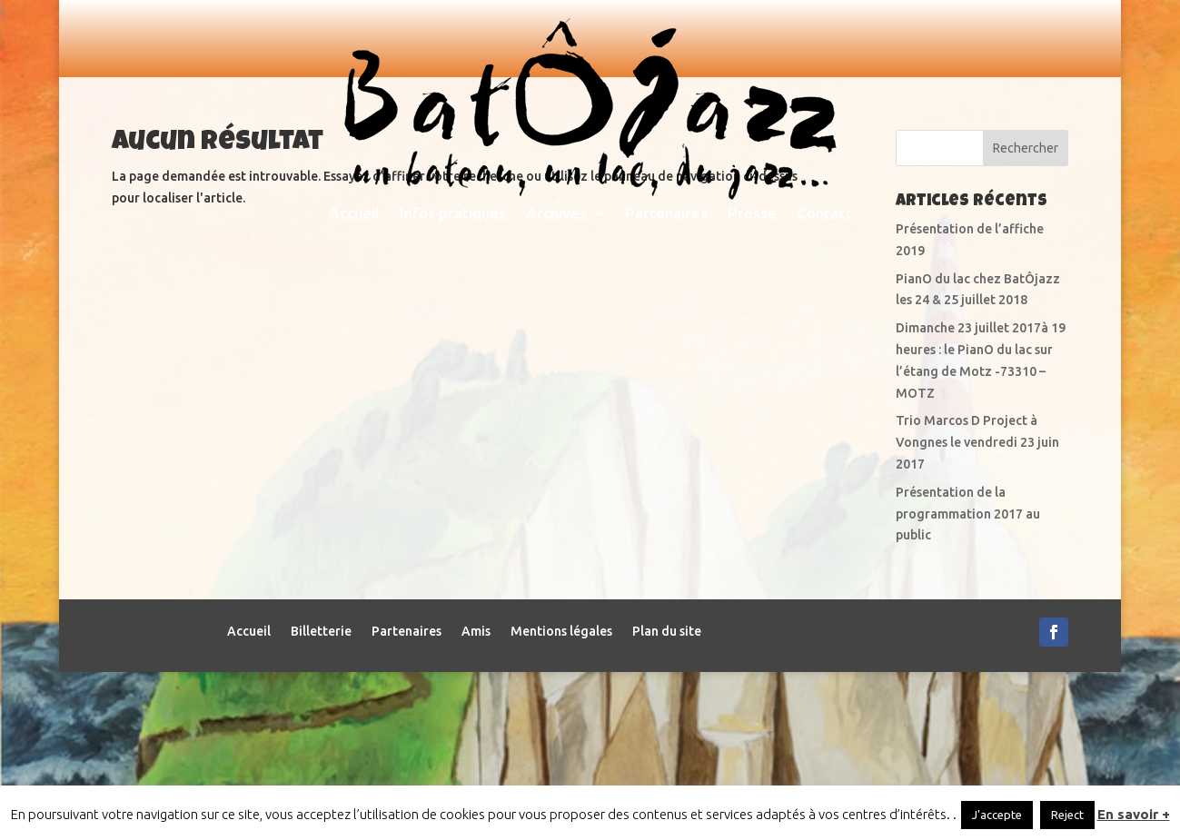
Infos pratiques (453, 214)
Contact (824, 214)
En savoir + (1133, 814)
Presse (752, 214)
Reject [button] (1067, 814)
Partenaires (666, 214)
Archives (556, 214)
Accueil (354, 214)
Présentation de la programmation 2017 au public (968, 682)
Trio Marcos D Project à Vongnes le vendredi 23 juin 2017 (977, 610)
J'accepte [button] (997, 814)
